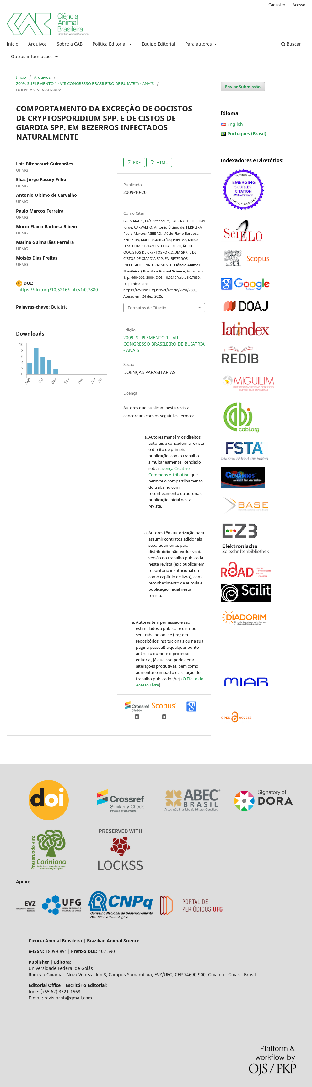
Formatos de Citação (147, 307)
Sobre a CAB (70, 44)
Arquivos (37, 44)
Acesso (299, 5)
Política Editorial (110, 44)
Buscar (291, 44)
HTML (161, 162)
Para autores (199, 44)
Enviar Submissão (243, 86)
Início (12, 44)
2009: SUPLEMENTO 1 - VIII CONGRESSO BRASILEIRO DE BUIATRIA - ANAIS (85, 83)
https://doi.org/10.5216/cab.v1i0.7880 (58, 290)
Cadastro (276, 5)
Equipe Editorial (158, 44)
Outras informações (32, 56)
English (235, 124)
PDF (136, 162)
